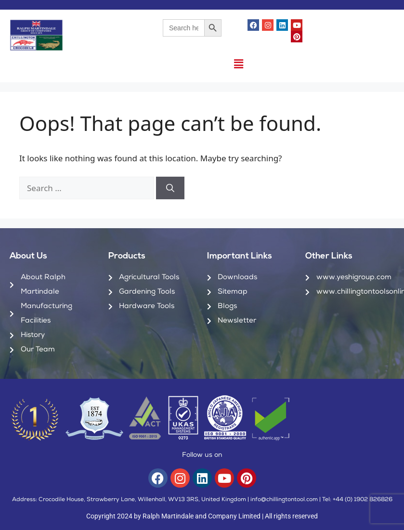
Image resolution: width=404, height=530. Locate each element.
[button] (238, 63)
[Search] (170, 188)
